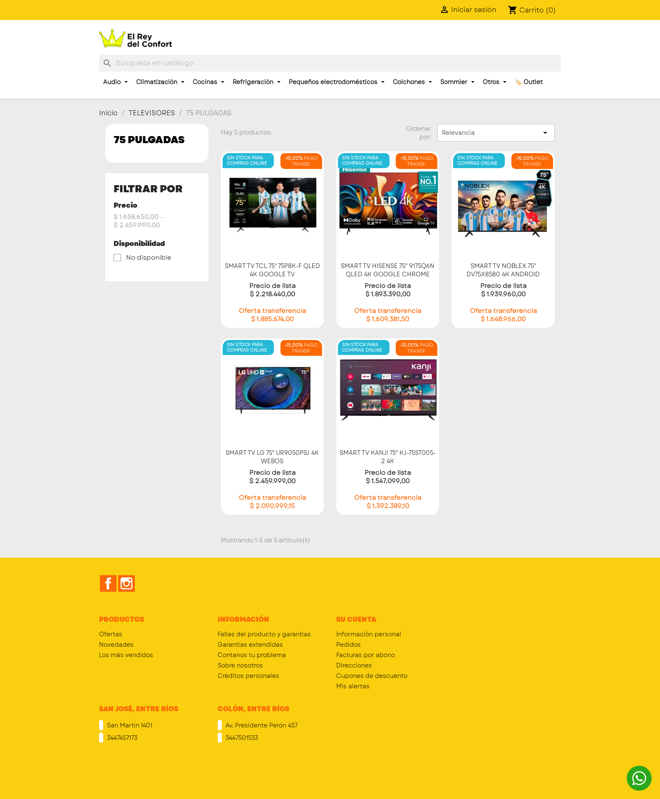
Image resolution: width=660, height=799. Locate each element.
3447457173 (121, 738)
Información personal (368, 634)
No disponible (148, 257)
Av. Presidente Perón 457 (261, 725)
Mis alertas (353, 686)
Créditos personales (248, 676)
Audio (115, 82)
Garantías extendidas (250, 644)
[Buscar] (330, 63)
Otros (494, 82)
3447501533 (241, 738)
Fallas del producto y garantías (264, 634)
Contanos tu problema (252, 655)
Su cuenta (356, 619)
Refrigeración (256, 82)
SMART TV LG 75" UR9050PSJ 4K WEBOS (272, 457)
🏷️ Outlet (529, 82)
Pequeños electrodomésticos (337, 82)
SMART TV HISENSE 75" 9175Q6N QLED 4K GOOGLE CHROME (387, 270)
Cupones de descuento (371, 676)
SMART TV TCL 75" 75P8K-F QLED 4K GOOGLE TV (272, 270)
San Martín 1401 (128, 725)
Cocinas (208, 82)
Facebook (108, 583)
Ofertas (110, 634)
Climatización (160, 82)
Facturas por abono (365, 655)
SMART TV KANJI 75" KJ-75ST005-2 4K (388, 457)
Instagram (126, 583)
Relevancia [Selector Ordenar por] (496, 133)
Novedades (116, 644)
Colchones (412, 82)
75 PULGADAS (149, 139)
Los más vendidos (126, 655)
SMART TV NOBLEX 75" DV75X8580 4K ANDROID (503, 270)
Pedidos (348, 644)
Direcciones (354, 665)
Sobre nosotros (240, 665)
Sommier (457, 82)
